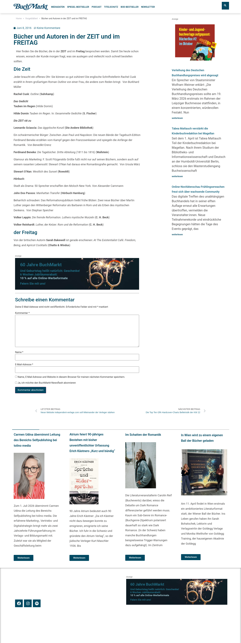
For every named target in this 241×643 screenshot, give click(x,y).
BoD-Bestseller (129, 7)
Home (19, 18)
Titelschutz (111, 7)
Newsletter (148, 7)
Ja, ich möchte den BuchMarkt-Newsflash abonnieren (45, 382)
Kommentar (22, 313)
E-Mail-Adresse (24, 364)
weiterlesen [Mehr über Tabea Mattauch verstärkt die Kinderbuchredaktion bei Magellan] (177, 176)
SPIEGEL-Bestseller (78, 7)
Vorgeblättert (31, 18)
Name (19, 352)
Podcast (96, 7)
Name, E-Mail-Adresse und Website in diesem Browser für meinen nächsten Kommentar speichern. (71, 377)
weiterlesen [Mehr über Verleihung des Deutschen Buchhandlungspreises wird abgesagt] (177, 118)
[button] (14, 494)
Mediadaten (57, 7)
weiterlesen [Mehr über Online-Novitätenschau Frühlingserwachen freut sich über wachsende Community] (177, 234)
